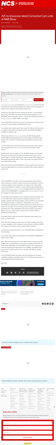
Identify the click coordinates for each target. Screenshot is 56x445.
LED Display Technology (21, 398)
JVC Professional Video (8, 105)
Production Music (22, 401)
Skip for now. (28, 443)
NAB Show (26, 294)
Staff (2, 388)
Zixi (17, 148)
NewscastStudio (6, 22)
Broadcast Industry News (25, 292)
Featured (22, 294)
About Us (13, 388)
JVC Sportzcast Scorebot (12, 292)
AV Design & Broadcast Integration (21, 395)
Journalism (30, 403)
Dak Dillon (3, 394)
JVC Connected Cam (11, 291)
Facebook (49, 398)
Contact (48, 397)
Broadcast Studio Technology (40, 398)
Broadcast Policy (31, 400)
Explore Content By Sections (31, 390)
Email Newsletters (50, 393)
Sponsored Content (14, 403)
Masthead (12, 390)
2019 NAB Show (8, 118)
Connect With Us (50, 389)
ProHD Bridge (18, 136)
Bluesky (48, 400)
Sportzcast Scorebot (16, 189)
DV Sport (31, 191)
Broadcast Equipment (12, 26)
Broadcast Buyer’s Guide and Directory (23, 390)
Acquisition (4, 26)
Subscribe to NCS (50, 392)
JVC (6, 291)
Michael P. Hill (4, 390)
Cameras (19, 26)
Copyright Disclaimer (12, 400)
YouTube (48, 402)
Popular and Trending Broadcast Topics (40, 391)
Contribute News (50, 395)
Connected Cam (29, 105)
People (29, 401)
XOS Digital (39, 191)
